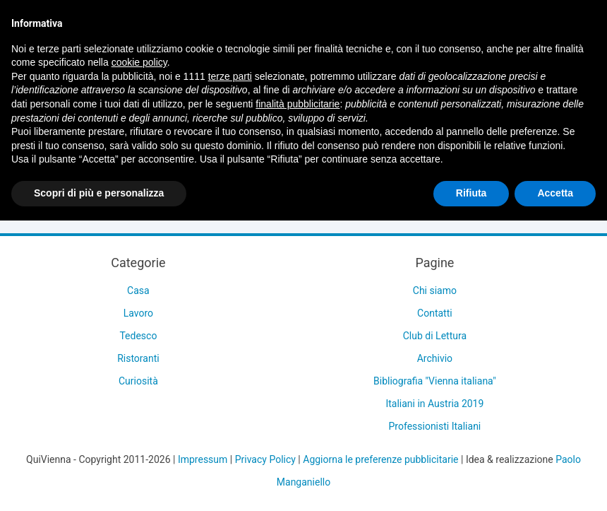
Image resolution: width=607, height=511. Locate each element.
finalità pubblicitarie (297, 104)
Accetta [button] (555, 193)
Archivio (434, 358)
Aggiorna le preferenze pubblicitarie (380, 459)
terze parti (230, 76)
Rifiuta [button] (471, 193)
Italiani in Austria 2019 (434, 403)
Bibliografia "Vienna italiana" (434, 381)
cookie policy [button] (139, 62)
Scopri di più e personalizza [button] (99, 193)
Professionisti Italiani (435, 426)
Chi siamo (435, 290)
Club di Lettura (435, 335)
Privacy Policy (265, 459)
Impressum (202, 459)
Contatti (434, 313)
